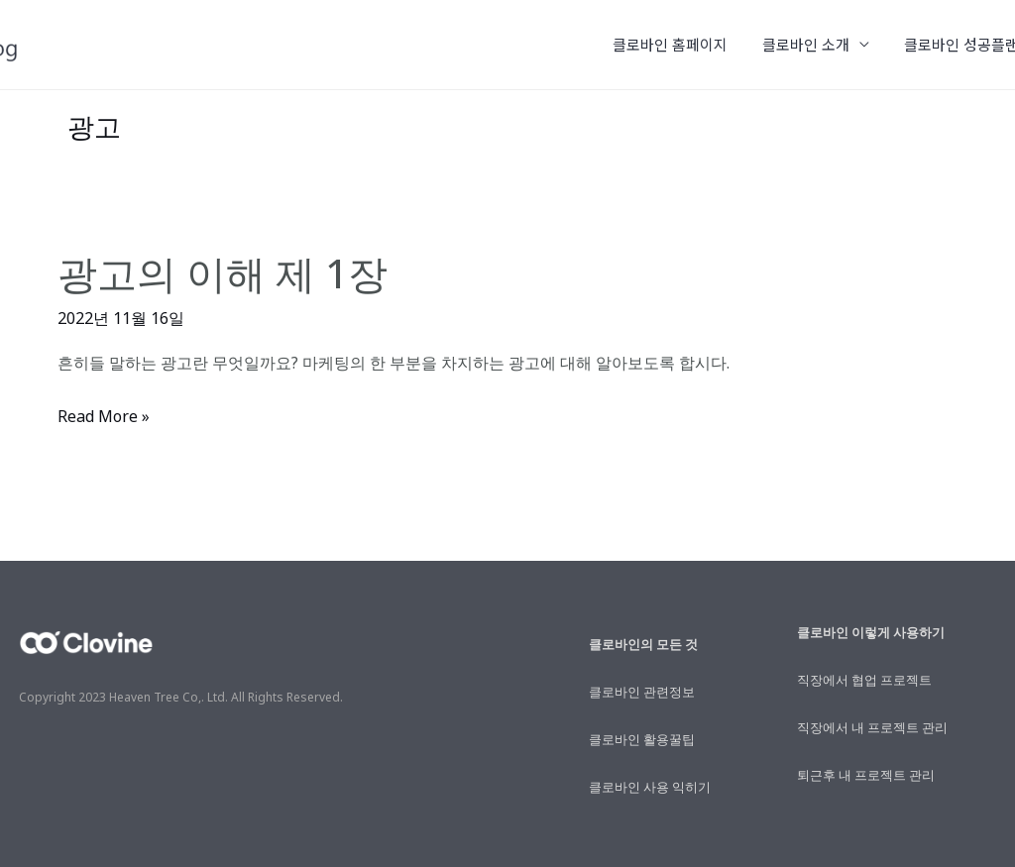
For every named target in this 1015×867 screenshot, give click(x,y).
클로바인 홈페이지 (686, 44)
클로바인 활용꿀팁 (642, 739)
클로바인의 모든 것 (643, 644)
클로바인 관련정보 (642, 692)
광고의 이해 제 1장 (222, 273)
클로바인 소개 (817, 44)
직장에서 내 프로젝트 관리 (872, 727)
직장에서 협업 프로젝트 (864, 680)
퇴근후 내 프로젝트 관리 (866, 775)
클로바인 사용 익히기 (650, 787)
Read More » (103, 417)
